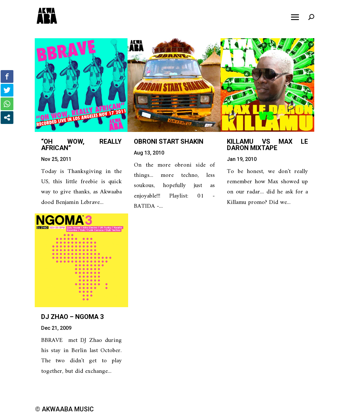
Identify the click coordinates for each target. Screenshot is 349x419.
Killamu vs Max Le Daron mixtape (267, 144)
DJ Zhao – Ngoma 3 (72, 317)
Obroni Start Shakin (168, 141)
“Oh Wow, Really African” (81, 144)
